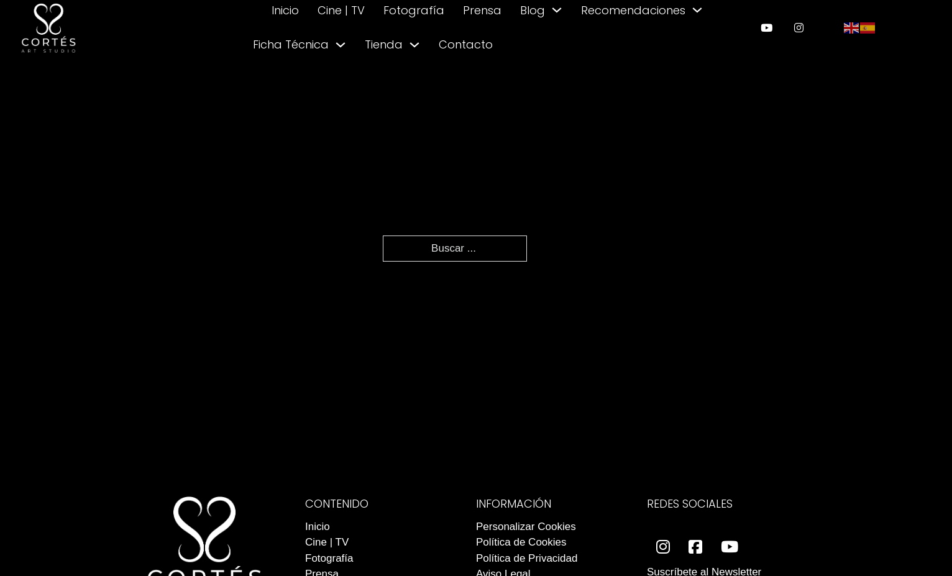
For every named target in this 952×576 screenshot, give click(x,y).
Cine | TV (341, 10)
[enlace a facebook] (695, 547)
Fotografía (413, 10)
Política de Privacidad (526, 558)
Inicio (285, 10)
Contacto (466, 44)
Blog (532, 10)
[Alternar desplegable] (556, 10)
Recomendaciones (633, 10)
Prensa (482, 10)
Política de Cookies (521, 542)
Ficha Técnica (291, 44)
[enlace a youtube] (766, 27)
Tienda (384, 44)
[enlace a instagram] (799, 27)
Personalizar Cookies (526, 527)
